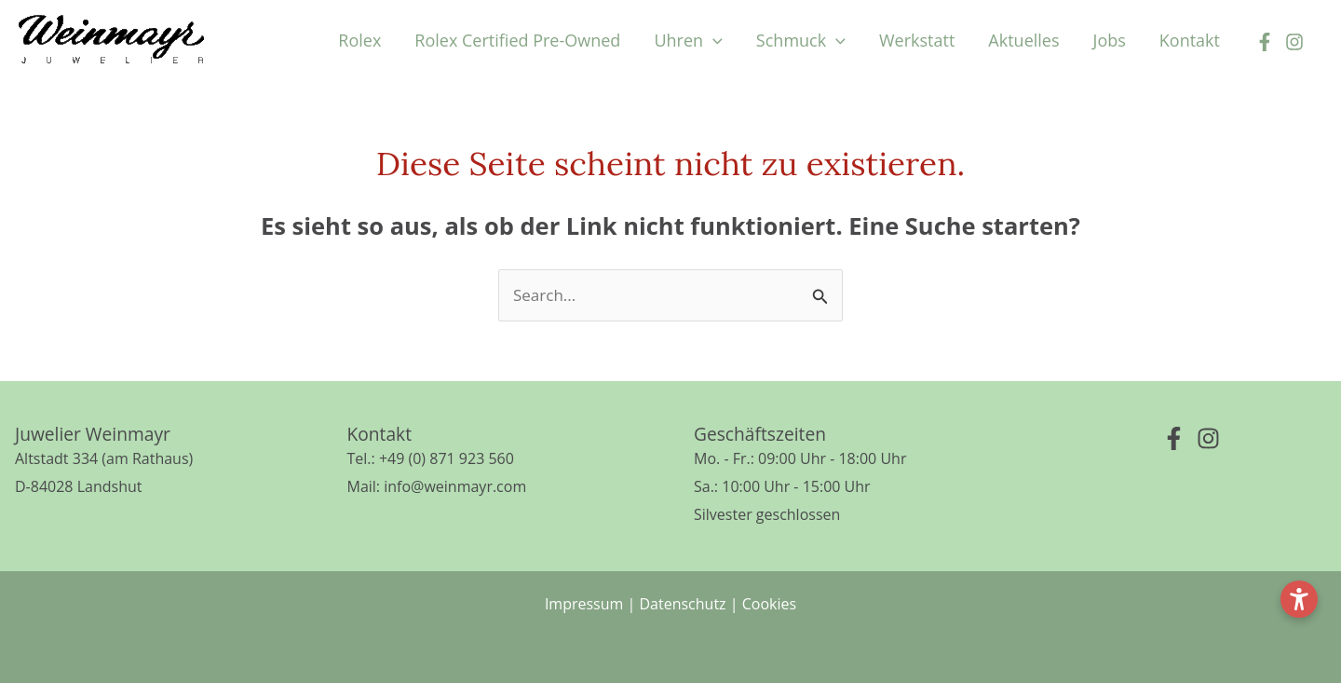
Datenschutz (682, 604)
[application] (713, 40)
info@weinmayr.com (455, 486)
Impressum (584, 604)
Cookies (769, 604)
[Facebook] (1264, 42)
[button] (687, 40)
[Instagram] (1294, 42)
